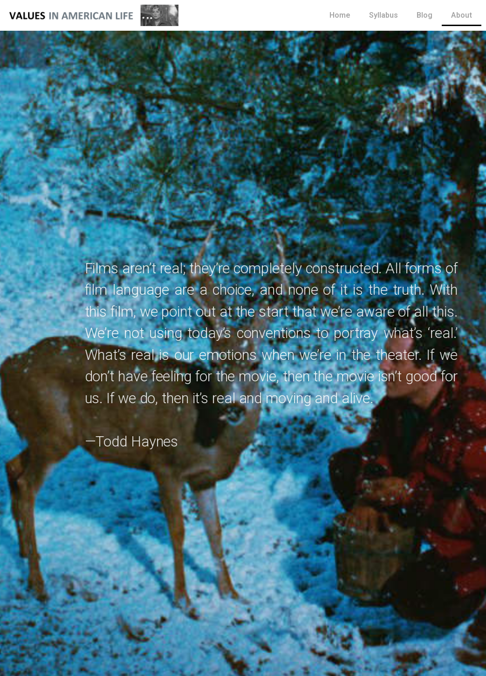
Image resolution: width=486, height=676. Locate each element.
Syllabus (383, 15)
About (461, 15)
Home (339, 15)
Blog (424, 15)
